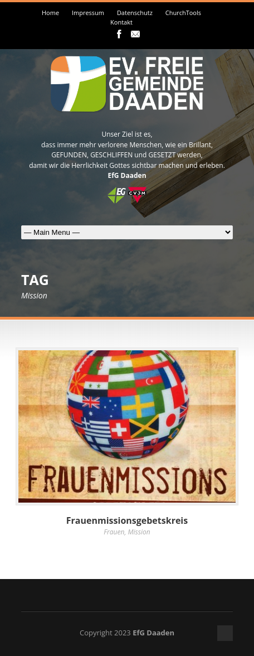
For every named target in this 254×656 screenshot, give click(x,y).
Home (50, 12)
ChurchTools (183, 12)
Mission (139, 532)
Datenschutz (135, 12)
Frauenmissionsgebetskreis (127, 520)
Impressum (88, 12)
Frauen (114, 532)
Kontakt (121, 22)
